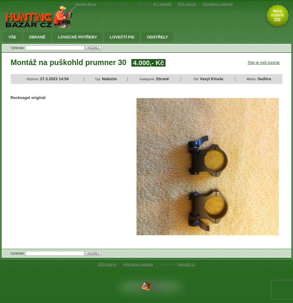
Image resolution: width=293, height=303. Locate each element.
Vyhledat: (18, 48)
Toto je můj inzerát (264, 62)
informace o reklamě (218, 4)
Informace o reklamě (138, 264)
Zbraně (37, 37)
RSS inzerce (187, 4)
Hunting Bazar (85, 4)
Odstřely (157, 37)
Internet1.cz (186, 264)
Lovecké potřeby (77, 37)
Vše (12, 37)
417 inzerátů (162, 4)
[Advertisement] (61, 149)
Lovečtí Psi (122, 37)
